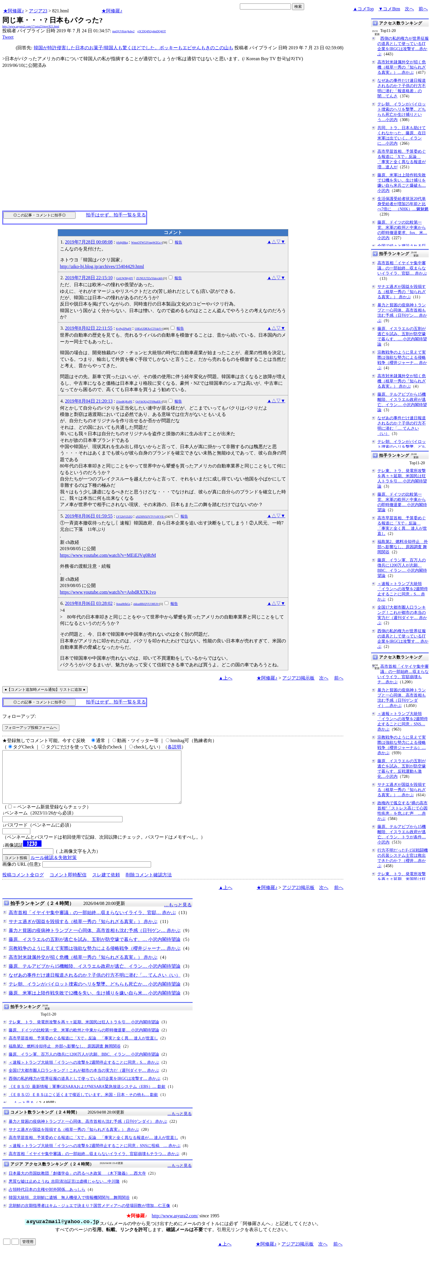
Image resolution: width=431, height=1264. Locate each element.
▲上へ (225, 678)
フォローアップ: (19, 716)
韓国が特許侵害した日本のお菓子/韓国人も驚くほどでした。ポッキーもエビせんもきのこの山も (133, 47)
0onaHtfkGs (123, 603)
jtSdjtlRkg (122, 242)
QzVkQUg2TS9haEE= (148, 401)
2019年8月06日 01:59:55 (89, 516)
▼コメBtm (389, 8)
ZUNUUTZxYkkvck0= (149, 278)
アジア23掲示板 (298, 678)
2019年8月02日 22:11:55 (88, 328)
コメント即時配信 (68, 885)
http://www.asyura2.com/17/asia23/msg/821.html (30, 26)
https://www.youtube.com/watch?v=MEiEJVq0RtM (108, 555)
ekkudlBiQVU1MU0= (146, 603)
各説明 (174, 746)
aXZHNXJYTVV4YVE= (150, 516)
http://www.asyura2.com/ (175, 1226)
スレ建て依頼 (106, 885)
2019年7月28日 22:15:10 (89, 277)
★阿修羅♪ (13, 10)
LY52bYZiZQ (124, 516)
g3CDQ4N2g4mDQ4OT (152, 31)
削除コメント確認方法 (149, 885)
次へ (409, 8)
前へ (423, 8)
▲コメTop (363, 8)
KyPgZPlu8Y (123, 328)
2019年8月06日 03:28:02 (89, 603)
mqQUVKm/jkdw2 (123, 31)
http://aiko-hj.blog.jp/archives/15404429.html (102, 266)
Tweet (8, 37)
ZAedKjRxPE (124, 401)
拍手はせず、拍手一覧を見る (116, 214)
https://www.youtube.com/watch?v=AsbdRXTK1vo (108, 592)
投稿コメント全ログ (23, 885)
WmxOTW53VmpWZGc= (146, 242)
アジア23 (38, 10)
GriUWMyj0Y (124, 278)
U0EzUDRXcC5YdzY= (149, 328)
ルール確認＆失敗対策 (54, 867)
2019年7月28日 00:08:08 (89, 241)
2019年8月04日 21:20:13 (89, 401)
